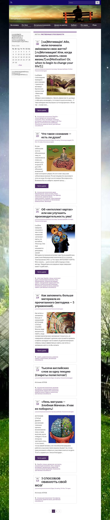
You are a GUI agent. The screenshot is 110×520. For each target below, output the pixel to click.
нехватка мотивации (51, 281)
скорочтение (44, 358)
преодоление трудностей (50, 121)
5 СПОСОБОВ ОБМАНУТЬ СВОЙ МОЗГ (51, 482)
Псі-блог (26, 25)
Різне (95, 25)
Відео (52, 140)
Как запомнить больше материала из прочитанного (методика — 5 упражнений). (54, 301)
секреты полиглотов (51, 392)
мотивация (49, 119)
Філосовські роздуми (48, 142)
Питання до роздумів (66, 140)
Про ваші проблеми (63, 69)
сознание (47, 198)
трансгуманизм (55, 198)
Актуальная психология (44, 116)
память (37, 283)
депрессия (43, 118)
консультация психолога (46, 280)
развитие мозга (47, 124)
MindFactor (17, 15)
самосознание (39, 198)
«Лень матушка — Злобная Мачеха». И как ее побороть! (54, 405)
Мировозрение (39, 194)
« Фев (20, 65)
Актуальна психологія (42, 25)
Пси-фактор (56, 195)
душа (54, 192)
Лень (43, 119)
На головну (14, 25)
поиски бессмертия (46, 195)
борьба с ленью (48, 278)
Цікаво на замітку (61, 25)
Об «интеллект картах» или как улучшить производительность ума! (54, 213)
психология (38, 124)
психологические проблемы (49, 122)
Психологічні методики (41, 71)
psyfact (37, 69)
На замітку (57, 140)
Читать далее (41, 110)
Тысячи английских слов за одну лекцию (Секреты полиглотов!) (52, 371)
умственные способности (43, 200)
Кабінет (74, 25)
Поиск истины (49, 194)
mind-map (40, 278)
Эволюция (47, 201)
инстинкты (58, 464)
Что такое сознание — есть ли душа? (56, 135)
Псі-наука (85, 25)
